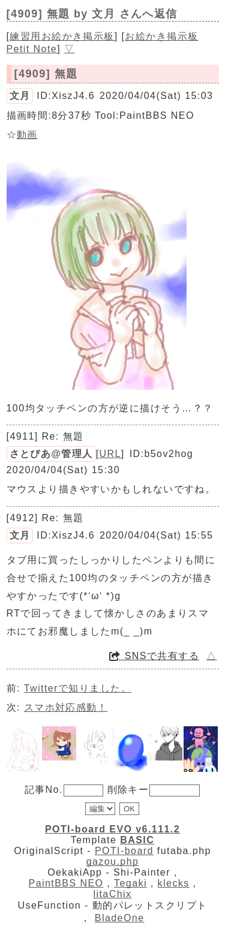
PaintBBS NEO (66, 883)
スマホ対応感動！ (66, 707)
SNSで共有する (154, 656)
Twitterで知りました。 (77, 688)
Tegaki (130, 883)
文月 (20, 96)
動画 (27, 135)
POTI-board (124, 851)
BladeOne (120, 918)
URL (110, 454)
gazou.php (112, 861)
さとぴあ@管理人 (51, 454)
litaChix (113, 894)
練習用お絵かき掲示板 (62, 36)
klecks (174, 883)
